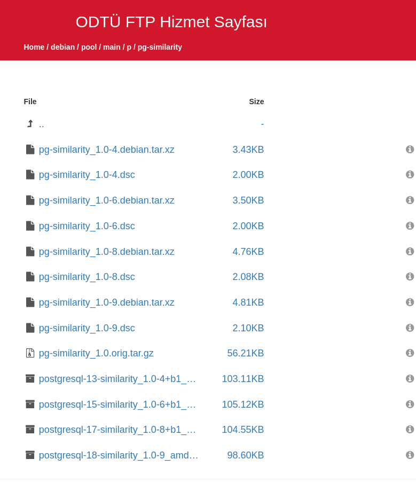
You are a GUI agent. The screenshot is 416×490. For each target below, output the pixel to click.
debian (63, 47)
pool (89, 47)
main (112, 47)
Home (34, 47)
